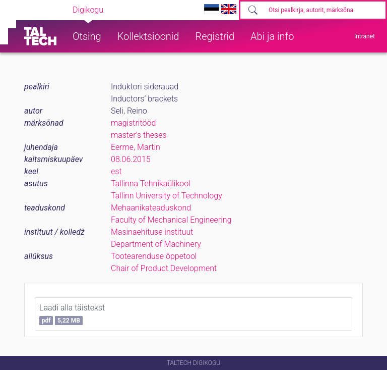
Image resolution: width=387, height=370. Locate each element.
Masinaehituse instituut (152, 232)
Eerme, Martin (135, 147)
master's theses (139, 135)
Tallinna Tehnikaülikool (150, 183)
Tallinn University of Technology (166, 195)
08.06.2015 (131, 159)
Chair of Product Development (164, 268)
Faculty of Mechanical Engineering (171, 220)
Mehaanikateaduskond (151, 208)
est (116, 171)
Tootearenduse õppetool (154, 256)
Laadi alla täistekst (72, 314)
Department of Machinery (156, 244)
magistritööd (133, 123)
